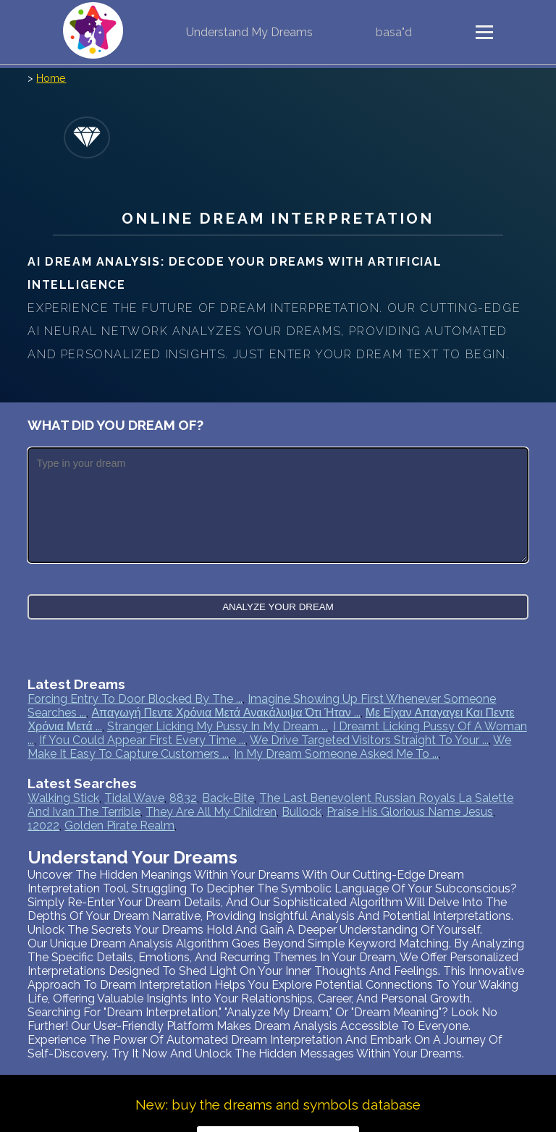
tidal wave (134, 798)
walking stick (63, 798)
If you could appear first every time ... (142, 740)
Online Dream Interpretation (278, 218)
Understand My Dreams (249, 32)
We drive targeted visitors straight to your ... (369, 740)
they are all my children (211, 812)
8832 (183, 798)
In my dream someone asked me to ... (336, 754)
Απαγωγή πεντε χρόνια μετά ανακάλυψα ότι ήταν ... (225, 712)
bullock (301, 812)
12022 (43, 825)
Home (51, 78)
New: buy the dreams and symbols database (278, 1104)
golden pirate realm (119, 825)
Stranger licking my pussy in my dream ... (217, 726)
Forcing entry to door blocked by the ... (135, 699)
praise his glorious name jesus (410, 812)
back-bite (228, 798)
